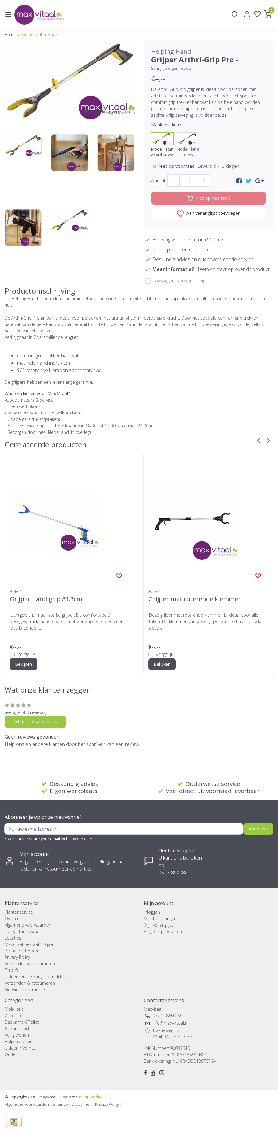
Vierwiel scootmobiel (25, 989)
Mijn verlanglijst (158, 925)
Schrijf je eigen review (171, 68)
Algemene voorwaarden (28, 925)
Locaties (13, 938)
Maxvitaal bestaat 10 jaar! (30, 944)
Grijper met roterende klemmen (195, 599)
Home (10, 34)
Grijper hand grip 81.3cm (46, 599)
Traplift (11, 970)
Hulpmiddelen (19, 1041)
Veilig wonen (17, 1035)
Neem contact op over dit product (232, 269)
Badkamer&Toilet (22, 1022)
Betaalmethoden (21, 951)
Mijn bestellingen (160, 918)
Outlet (11, 1054)
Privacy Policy (17, 957)
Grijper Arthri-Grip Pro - (43, 34)
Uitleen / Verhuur (21, 1048)
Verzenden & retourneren (30, 964)
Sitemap (60, 1104)
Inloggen (152, 912)
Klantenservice (19, 912)
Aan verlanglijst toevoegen (209, 213)
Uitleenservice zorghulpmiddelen (37, 976)
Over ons (13, 918)
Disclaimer (81, 1104)
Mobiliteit (14, 1009)
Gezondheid (17, 1028)
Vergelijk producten (163, 931)
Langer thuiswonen (23, 931)
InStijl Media (89, 1097)
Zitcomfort (15, 1015)
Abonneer (258, 829)
